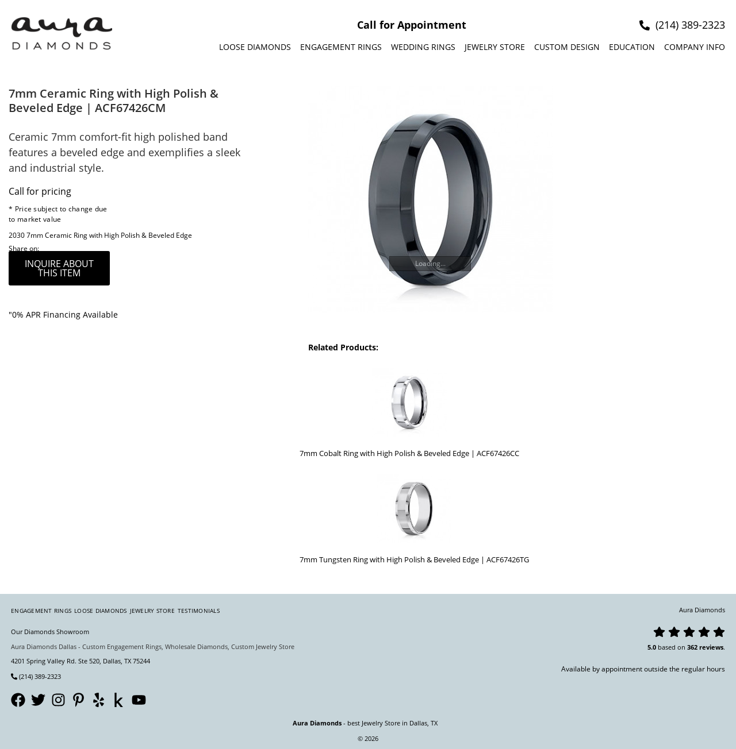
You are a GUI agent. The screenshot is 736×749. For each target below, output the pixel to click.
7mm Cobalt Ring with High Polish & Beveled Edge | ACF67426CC (409, 453)
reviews (711, 647)
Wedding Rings (423, 46)
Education (632, 46)
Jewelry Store (495, 46)
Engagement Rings (341, 46)
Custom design (567, 46)
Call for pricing (40, 191)
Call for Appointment (411, 25)
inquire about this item (59, 268)
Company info (694, 46)
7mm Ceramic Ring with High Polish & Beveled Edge (109, 235)
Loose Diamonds (255, 46)
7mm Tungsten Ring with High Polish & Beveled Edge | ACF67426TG (414, 559)
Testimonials (199, 611)
